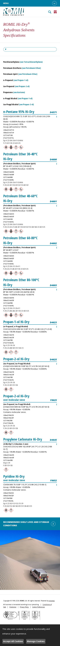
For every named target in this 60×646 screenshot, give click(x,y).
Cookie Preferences (38, 607)
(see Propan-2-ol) (22, 86)
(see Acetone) (19, 92)
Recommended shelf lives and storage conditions (29, 524)
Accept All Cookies (13, 641)
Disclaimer (12, 607)
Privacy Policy (24, 607)
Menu (30, 3)
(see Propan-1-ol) (20, 80)
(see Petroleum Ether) (31, 68)
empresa (52, 601)
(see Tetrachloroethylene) (31, 61)
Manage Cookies (36, 641)
